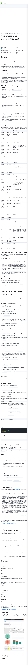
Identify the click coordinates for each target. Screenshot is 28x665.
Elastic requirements (5, 278)
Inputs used (3, 566)
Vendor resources (4, 376)
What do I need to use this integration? (14, 252)
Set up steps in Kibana (6, 383)
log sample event (3, 599)
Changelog (4, 656)
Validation (3, 454)
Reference (4, 561)
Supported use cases (5, 109)
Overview (4, 57)
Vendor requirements (5, 258)
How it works (4, 70)
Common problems (17, 489)
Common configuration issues (7, 492)
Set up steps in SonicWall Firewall (8, 303)
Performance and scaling (9, 530)
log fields (2, 594)
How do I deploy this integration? (12, 291)
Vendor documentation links (7, 604)
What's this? (3, 45)
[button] (1, 30)
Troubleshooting (6, 487)
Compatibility (4, 64)
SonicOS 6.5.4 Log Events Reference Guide (9, 523)
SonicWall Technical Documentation (7, 525)
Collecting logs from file (5, 435)
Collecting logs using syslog (6, 396)
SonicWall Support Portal (6, 526)
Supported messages (5, 125)
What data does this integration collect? (11, 87)
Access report (25, 0)
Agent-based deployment (6, 294)
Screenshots (5, 612)
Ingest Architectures (7, 557)
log (1, 580)
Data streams (4, 576)
